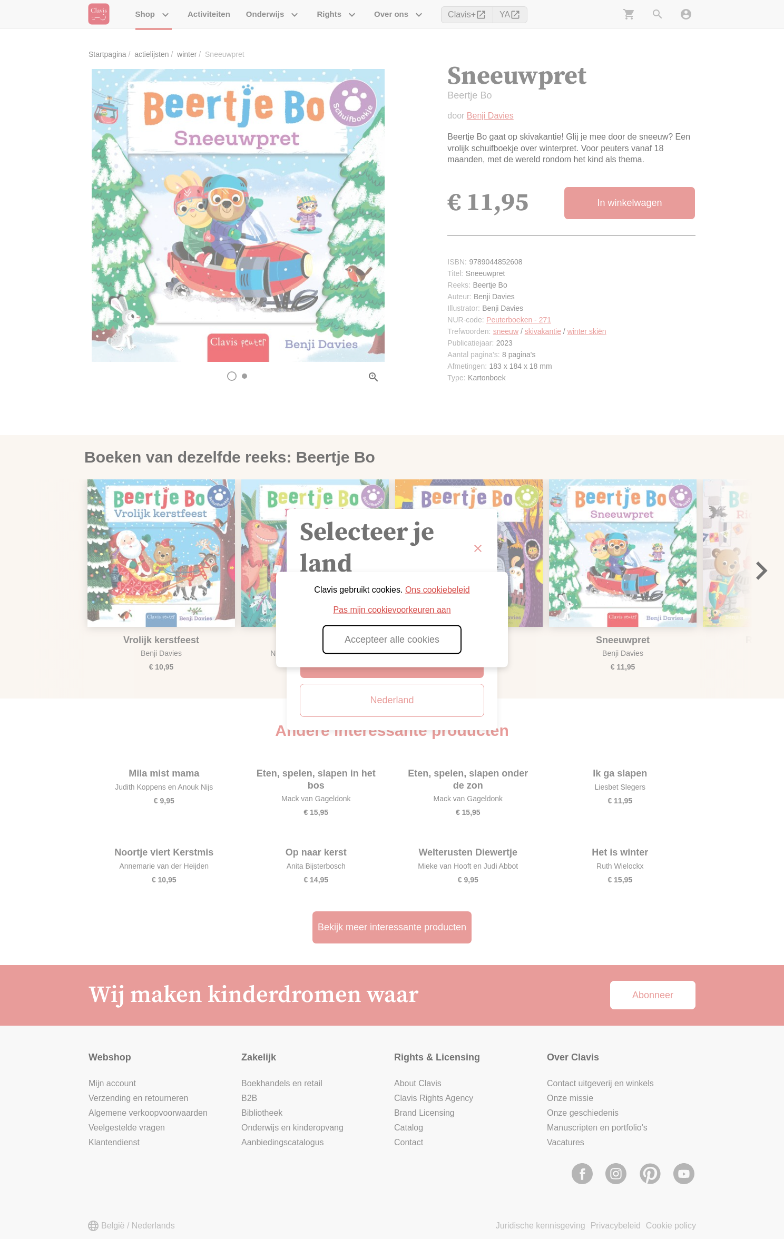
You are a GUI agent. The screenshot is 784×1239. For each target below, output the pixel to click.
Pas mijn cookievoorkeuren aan (391, 609)
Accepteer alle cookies (392, 639)
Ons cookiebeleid (437, 589)
